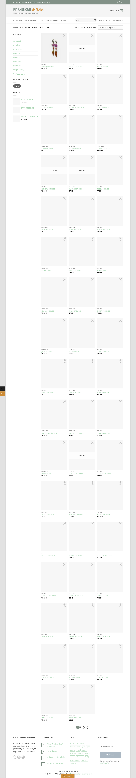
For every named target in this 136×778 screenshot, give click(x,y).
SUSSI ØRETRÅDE (47, 637)
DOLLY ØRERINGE (103, 107)
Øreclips (16, 53)
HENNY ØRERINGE (47, 677)
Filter (17, 86)
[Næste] (86, 727)
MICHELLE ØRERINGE (76, 107)
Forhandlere (44, 20)
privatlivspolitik (104, 763)
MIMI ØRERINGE (47, 718)
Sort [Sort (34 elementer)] (86, 757)
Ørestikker (17, 61)
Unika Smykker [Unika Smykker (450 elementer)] (75, 760)
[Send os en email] (121, 2)
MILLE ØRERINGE (75, 311)
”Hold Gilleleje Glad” (55, 744)
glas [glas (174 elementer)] (83, 747)
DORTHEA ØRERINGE (48, 596)
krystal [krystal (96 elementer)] (84, 750)
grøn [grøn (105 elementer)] (88, 747)
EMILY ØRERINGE (75, 270)
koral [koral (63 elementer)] (78, 750)
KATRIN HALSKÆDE (103, 514)
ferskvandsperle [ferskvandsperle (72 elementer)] (75, 747)
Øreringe (16, 57)
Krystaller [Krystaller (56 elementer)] (73, 753)
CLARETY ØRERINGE (48, 555)
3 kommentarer (53, 746)
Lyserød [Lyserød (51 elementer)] (80, 753)
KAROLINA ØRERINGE (76, 514)
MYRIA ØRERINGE (47, 474)
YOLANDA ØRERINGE (76, 596)
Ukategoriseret (19, 74)
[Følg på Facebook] (117, 2)
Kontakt (64, 20)
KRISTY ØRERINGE (75, 67)
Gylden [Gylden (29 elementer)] (72, 750)
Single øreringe (19, 70)
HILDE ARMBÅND (47, 107)
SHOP (21, 20)
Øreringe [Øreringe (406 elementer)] (84, 760)
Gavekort (17, 45)
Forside (17, 27)
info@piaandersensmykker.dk (80, 774)
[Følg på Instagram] (119, 2)
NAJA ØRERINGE (47, 270)
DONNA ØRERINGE (103, 596)
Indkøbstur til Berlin (55, 763)
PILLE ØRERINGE (47, 230)
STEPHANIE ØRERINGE (105, 474)
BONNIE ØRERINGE (104, 352)
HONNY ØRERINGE (48, 148)
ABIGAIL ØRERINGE (103, 67)
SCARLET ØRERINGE (76, 474)
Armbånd (17, 41)
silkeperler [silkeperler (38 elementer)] (80, 757)
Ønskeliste (54, 20)
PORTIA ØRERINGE (75, 555)
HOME (15, 20)
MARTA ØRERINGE (103, 230)
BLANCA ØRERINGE (104, 433)
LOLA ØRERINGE (75, 352)
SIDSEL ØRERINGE (47, 514)
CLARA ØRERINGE (75, 189)
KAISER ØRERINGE (47, 392)
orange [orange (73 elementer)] (72, 757)
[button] (116, 11)
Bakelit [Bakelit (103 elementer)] (72, 743)
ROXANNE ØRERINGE (104, 555)
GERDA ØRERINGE (75, 392)
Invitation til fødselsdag (56, 757)
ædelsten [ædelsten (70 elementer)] (73, 763)
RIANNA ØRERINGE (76, 148)
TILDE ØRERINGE (103, 189)
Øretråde (17, 66)
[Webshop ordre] (110, 27)
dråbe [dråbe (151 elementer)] (82, 743)
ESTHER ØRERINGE (48, 189)
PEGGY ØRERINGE (103, 392)
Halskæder (17, 49)
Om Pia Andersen (30, 20)
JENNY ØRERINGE (47, 311)
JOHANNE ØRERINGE (76, 433)
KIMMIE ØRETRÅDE (103, 637)
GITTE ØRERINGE (75, 718)
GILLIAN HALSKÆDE (104, 148)
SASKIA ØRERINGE (103, 311)
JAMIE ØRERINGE (47, 352)
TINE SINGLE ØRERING (49, 433)
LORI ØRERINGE (102, 677)
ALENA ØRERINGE (75, 677)
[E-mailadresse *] (110, 747)
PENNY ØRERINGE (75, 637)
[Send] (95, 20)
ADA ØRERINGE (102, 270)
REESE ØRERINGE (47, 67)
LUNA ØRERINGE (75, 230)
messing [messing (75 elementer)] (88, 753)
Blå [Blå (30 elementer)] (77, 743)
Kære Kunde (52, 751)
